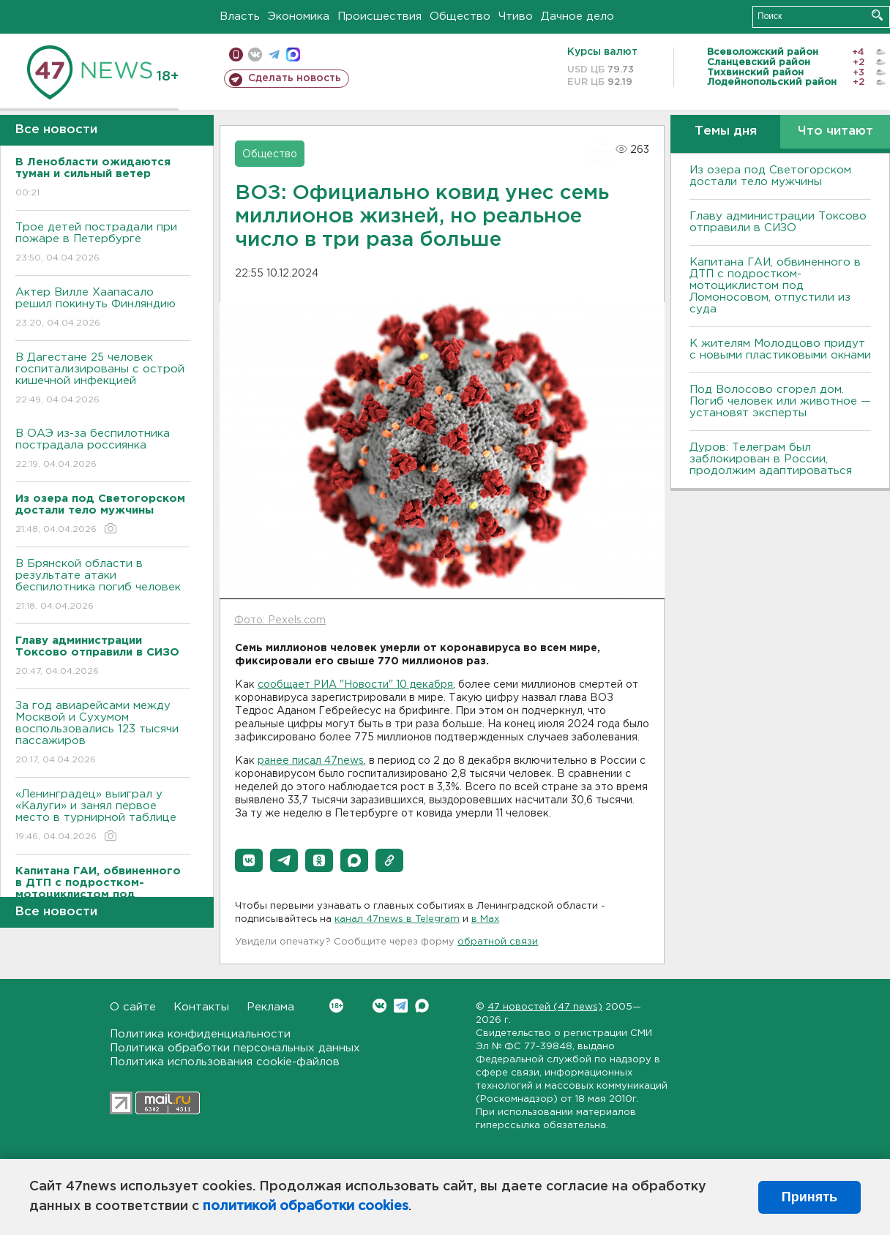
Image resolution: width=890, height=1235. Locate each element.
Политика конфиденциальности (200, 1034)
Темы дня (726, 131)
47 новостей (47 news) (544, 1007)
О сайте (133, 1007)
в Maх (485, 919)
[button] (249, 860)
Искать (877, 15)
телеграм (274, 54)
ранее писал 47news (311, 761)
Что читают (835, 131)
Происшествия (379, 16)
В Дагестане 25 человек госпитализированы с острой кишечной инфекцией (102, 379)
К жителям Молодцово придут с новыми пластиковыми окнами (780, 349)
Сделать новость (294, 78)
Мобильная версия (236, 54)
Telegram (401, 1006)
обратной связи (497, 942)
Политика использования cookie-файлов (225, 1062)
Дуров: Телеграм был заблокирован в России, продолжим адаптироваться (770, 459)
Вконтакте (336, 1006)
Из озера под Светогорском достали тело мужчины (770, 176)
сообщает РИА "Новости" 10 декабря (355, 684)
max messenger (293, 54)
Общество (460, 16)
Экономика (298, 16)
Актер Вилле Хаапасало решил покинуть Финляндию (102, 308)
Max (422, 1006)
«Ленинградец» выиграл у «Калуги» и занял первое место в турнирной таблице (102, 816)
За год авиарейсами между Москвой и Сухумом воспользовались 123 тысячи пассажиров (102, 733)
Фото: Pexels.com (280, 620)
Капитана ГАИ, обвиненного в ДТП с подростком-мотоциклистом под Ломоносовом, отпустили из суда (775, 286)
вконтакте (255, 54)
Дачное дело (577, 16)
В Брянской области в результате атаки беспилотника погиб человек (102, 585)
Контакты (201, 1007)
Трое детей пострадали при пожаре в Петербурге (102, 243)
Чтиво (515, 16)
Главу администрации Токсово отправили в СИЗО (778, 222)
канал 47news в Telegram (397, 919)
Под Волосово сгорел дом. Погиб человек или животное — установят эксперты (780, 401)
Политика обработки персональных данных (235, 1048)
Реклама (270, 1007)
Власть (240, 16)
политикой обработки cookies (305, 1206)
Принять (809, 1197)
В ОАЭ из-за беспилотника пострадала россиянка (102, 449)
